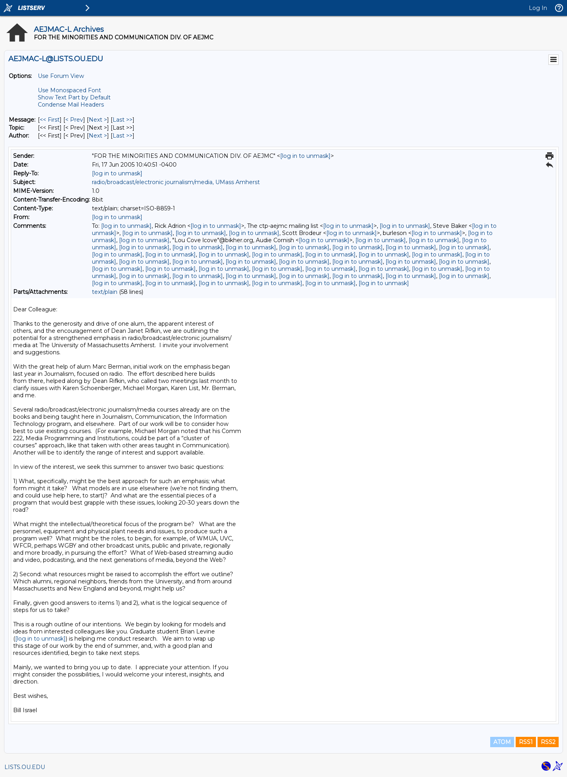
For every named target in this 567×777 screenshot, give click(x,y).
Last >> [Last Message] (122, 119)
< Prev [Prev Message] (74, 119)
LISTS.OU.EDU (24, 767)
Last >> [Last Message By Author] (122, 135)
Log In (538, 8)
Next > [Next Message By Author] (98, 135)
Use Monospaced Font (69, 90)
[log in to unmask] (305, 155)
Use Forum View (61, 76)
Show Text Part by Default (74, 97)
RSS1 (526, 742)
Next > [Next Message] (98, 119)
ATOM (502, 742)
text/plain (104, 291)
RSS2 (548, 742)
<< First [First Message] (50, 119)
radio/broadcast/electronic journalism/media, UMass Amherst (176, 182)
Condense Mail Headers (71, 104)
